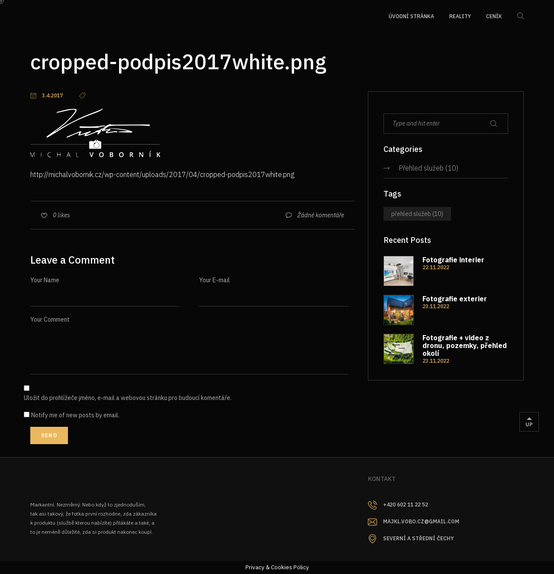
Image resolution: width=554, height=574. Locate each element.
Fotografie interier (453, 260)
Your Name (44, 280)
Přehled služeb (421, 168)
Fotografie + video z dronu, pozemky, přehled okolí (464, 345)
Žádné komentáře (320, 215)
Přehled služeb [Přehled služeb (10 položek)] (417, 214)
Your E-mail (214, 280)
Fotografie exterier (454, 299)
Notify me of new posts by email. (75, 415)
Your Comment (50, 319)
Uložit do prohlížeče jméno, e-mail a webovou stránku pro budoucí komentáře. (128, 398)
